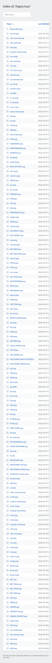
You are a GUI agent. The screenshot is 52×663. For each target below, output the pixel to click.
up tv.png (12, 84)
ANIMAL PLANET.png (17, 616)
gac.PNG (12, 387)
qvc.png (11, 185)
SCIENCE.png (13, 153)
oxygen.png (13, 217)
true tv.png (12, 107)
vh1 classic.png (14, 70)
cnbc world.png (14, 534)
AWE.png (12, 602)
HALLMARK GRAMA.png (18, 364)
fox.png (11, 433)
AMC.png (12, 625)
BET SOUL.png (14, 584)
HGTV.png (12, 350)
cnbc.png (12, 529)
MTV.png (12, 267)
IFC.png (11, 327)
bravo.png (12, 570)
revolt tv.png (13, 176)
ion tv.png (12, 313)
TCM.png (12, 125)
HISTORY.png (13, 341)
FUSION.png (13, 419)
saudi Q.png (13, 162)
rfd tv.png (12, 171)
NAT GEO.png (14, 249)
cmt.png (11, 538)
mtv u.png (12, 272)
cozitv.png (12, 497)
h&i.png (11, 368)
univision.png (13, 88)
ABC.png (12, 644)
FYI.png (11, 401)
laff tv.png (12, 309)
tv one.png (12, 98)
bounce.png (13, 575)
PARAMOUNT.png (15, 212)
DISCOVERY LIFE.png (17, 465)
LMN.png (12, 300)
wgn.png (12, 47)
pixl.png (11, 203)
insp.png (11, 323)
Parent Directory (15, 29)
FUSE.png (12, 423)
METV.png (12, 286)
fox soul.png (13, 437)
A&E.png (12, 648)
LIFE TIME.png (14, 304)
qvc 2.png (12, 190)
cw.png (11, 488)
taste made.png (14, 134)
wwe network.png (15, 38)
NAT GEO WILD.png (16, 254)
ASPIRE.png (13, 607)
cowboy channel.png (16, 501)
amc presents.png (15, 634)
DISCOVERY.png (15, 460)
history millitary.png (16, 345)
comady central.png (16, 524)
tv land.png (12, 102)
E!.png (11, 456)
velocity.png (13, 75)
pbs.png (11, 208)
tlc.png (11, 121)
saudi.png (12, 157)
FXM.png (12, 410)
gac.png (11, 391)
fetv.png (11, 451)
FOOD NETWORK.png (17, 446)
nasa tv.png (13, 258)
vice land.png (13, 61)
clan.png (11, 552)
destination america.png (18, 474)
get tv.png (12, 382)
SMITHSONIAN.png (16, 148)
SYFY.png (12, 139)
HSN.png (12, 332)
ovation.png (13, 226)
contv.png (12, 515)
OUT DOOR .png (15, 235)
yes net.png (13, 33)
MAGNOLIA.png (15, 290)
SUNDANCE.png (15, 144)
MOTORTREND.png (16, 281)
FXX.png (12, 405)
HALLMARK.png (15, 355)
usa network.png (15, 79)
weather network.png (17, 52)
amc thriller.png (14, 630)
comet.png (12, 520)
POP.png (12, 199)
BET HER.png (13, 593)
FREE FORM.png (15, 428)
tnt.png (11, 116)
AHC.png (12, 639)
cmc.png (11, 543)
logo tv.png (13, 295)
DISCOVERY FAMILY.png (18, 469)
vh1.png (11, 66)
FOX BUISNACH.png (16, 442)
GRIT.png (12, 378)
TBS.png (11, 130)
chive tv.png (13, 556)
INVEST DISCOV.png (16, 318)
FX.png (11, 414)
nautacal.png (13, 245)
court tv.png (13, 506)
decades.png (13, 478)
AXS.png (12, 598)
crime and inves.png (16, 492)
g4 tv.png (12, 396)
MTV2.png (12, 263)
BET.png (11, 579)
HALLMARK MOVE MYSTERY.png (21, 359)
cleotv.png (12, 547)
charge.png (12, 561)
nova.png (12, 240)
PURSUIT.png (13, 194)
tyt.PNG (11, 93)
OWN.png (12, 222)
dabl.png (12, 483)
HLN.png (12, 336)
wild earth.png (14, 43)
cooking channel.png (16, 511)
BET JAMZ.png (14, 589)
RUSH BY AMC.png (16, 166)
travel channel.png (15, 112)
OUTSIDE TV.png (15, 231)
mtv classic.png (14, 277)
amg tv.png (12, 621)
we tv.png (12, 56)
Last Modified (43, 24)
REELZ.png (12, 180)
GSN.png (12, 373)
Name (9, 24)
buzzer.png (12, 566)
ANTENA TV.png (15, 611)
